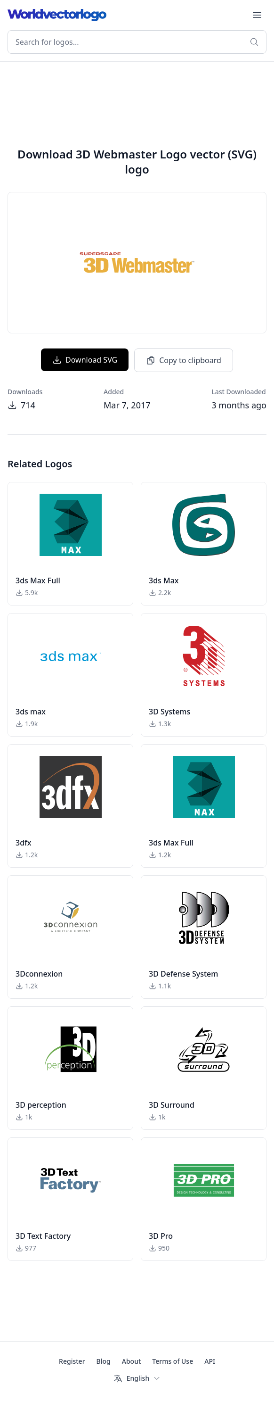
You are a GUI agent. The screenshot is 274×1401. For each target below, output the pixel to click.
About (131, 1361)
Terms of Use (172, 1361)
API (209, 1361)
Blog (104, 1361)
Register (72, 1361)
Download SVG (84, 360)
